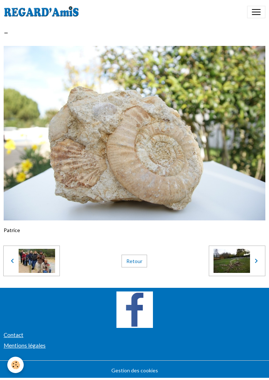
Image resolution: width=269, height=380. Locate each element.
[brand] (43, 12)
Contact (13, 335)
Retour (134, 261)
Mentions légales (25, 345)
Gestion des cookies (134, 370)
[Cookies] (15, 365)
